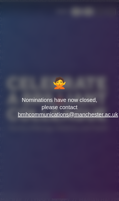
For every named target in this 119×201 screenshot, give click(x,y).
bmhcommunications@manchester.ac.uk (68, 114)
